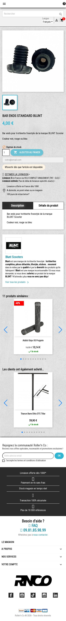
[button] (54, 181)
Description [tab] (17, 205)
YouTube (22, 595)
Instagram (44, 595)
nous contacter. (40, 534)
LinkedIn (55, 595)
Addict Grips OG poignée (33, 340)
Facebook (10, 595)
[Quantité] (6, 152)
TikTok (33, 595)
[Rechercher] (33, 14)
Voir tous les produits (17, 282)
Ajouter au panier (27, 152)
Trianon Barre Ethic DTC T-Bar (33, 413)
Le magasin (8, 542)
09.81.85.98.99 (33, 530)
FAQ (33, 525)
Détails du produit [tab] (48, 205)
